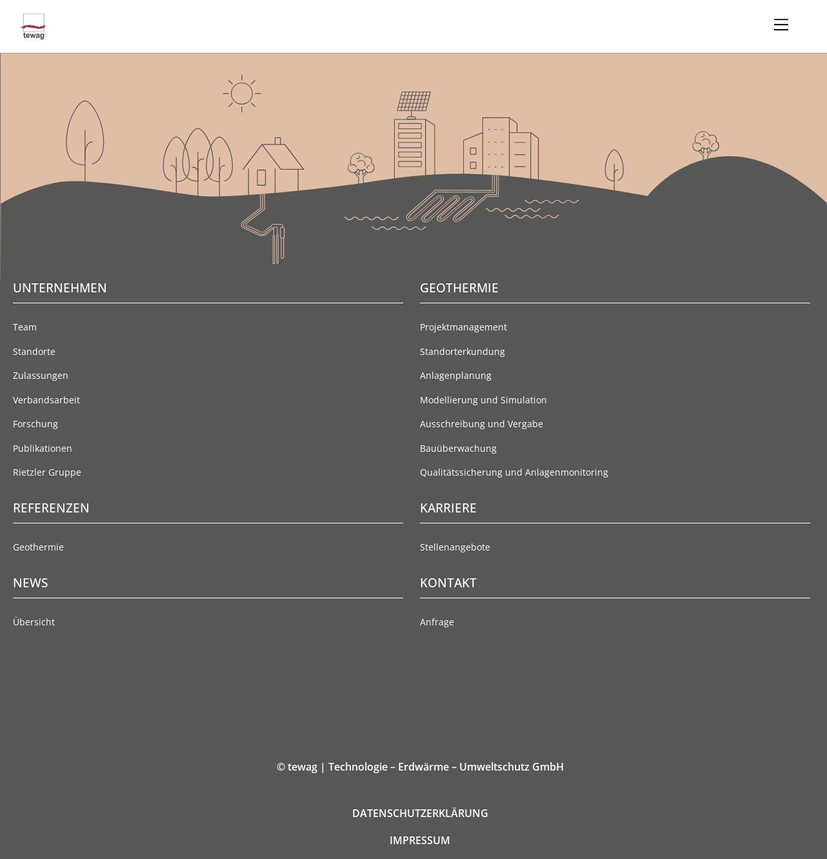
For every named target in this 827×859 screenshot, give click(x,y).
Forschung (35, 424)
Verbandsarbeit (46, 400)
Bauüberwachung (458, 448)
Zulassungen (40, 375)
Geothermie (38, 547)
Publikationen (42, 448)
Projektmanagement (463, 327)
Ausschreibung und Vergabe (481, 424)
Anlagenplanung (456, 375)
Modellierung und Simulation (483, 400)
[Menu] (781, 24)
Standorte (34, 351)
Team (25, 327)
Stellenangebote (455, 547)
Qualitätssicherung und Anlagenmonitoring (514, 472)
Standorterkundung (462, 351)
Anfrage (437, 622)
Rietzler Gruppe (47, 472)
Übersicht (34, 622)
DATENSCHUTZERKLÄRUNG (420, 813)
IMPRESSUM (420, 840)
